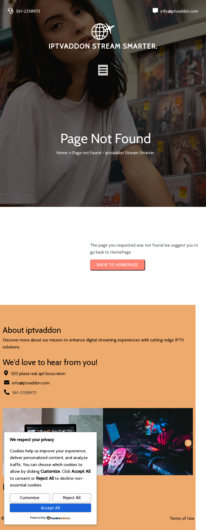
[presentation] (198, 436)
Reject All (72, 497)
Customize (29, 497)
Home (62, 152)
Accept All (50, 507)
